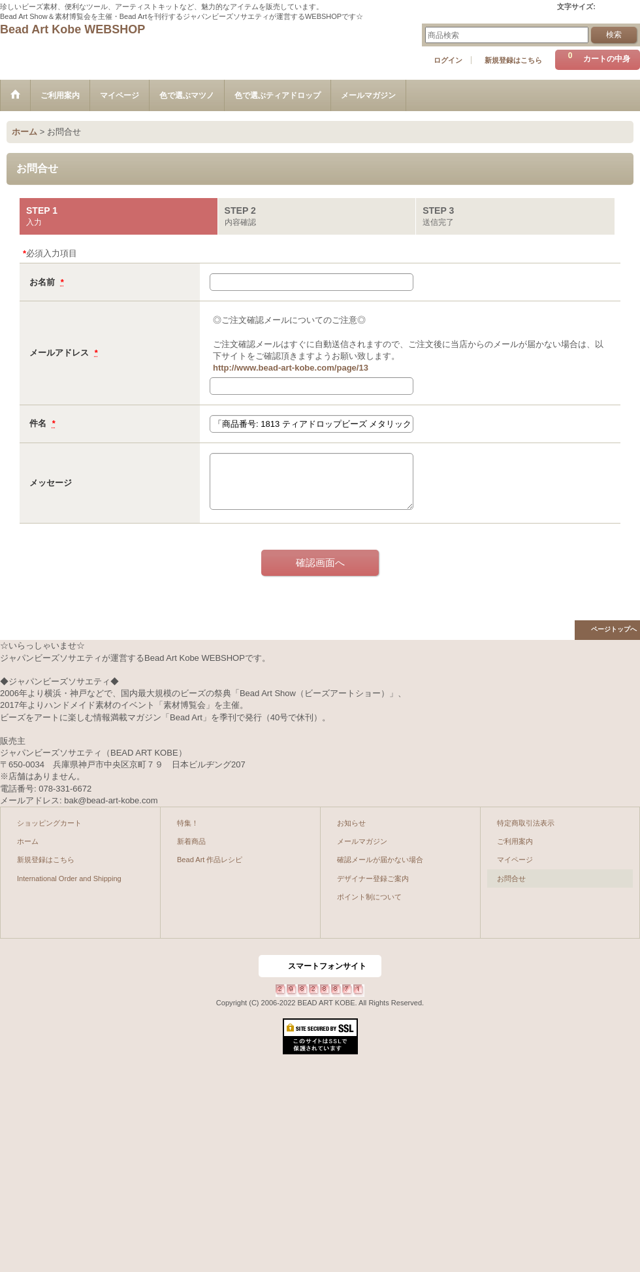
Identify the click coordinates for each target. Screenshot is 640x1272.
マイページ (515, 859)
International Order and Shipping (69, 878)
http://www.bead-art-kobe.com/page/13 (290, 368)
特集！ (188, 823)
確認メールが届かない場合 (380, 859)
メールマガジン (362, 841)
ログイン (448, 60)
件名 (39, 423)
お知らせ (351, 823)
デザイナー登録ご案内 (373, 878)
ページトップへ (614, 629)
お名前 (43, 282)
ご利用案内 (515, 841)
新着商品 (191, 841)
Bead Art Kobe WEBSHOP (72, 29)
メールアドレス (60, 353)
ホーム (28, 841)
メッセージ (50, 483)
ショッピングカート (49, 823)
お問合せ (511, 878)
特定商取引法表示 (525, 823)
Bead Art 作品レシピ (209, 859)
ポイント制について (369, 897)
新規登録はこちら (513, 60)
